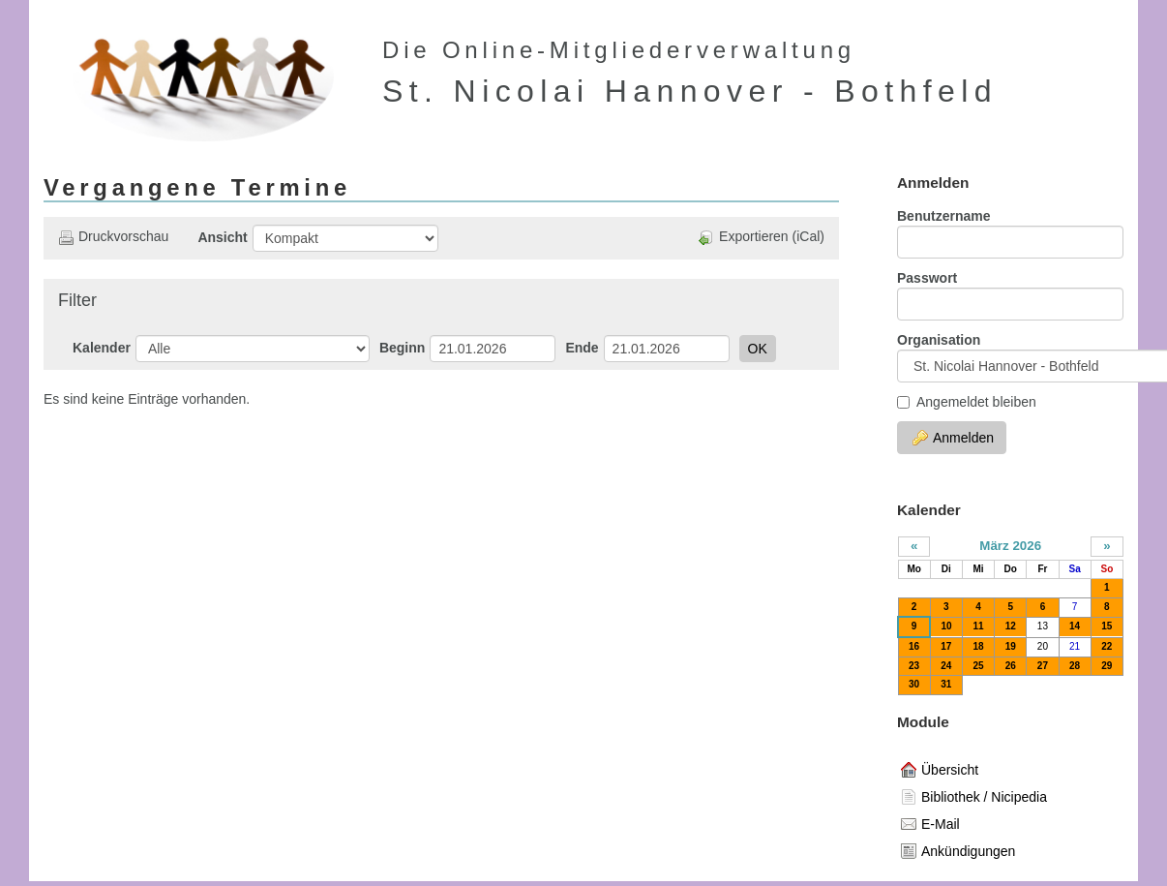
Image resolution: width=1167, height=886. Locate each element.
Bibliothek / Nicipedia (974, 797)
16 (914, 646)
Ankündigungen (958, 851)
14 (1074, 626)
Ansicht (222, 237)
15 (1106, 626)
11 (977, 626)
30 (914, 684)
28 (1074, 665)
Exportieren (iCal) (761, 237)
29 (1106, 665)
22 (1106, 646)
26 (1010, 665)
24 (946, 665)
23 (914, 665)
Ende (581, 347)
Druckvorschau (113, 237)
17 (946, 646)
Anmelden (953, 437)
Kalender (102, 347)
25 (977, 665)
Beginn (402, 347)
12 (1010, 626)
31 (946, 684)
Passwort (927, 278)
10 (946, 626)
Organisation (938, 340)
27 (1042, 665)
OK (757, 348)
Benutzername (943, 216)
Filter (77, 300)
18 (977, 646)
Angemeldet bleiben (966, 402)
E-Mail (930, 824)
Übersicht (939, 770)
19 (1010, 646)
